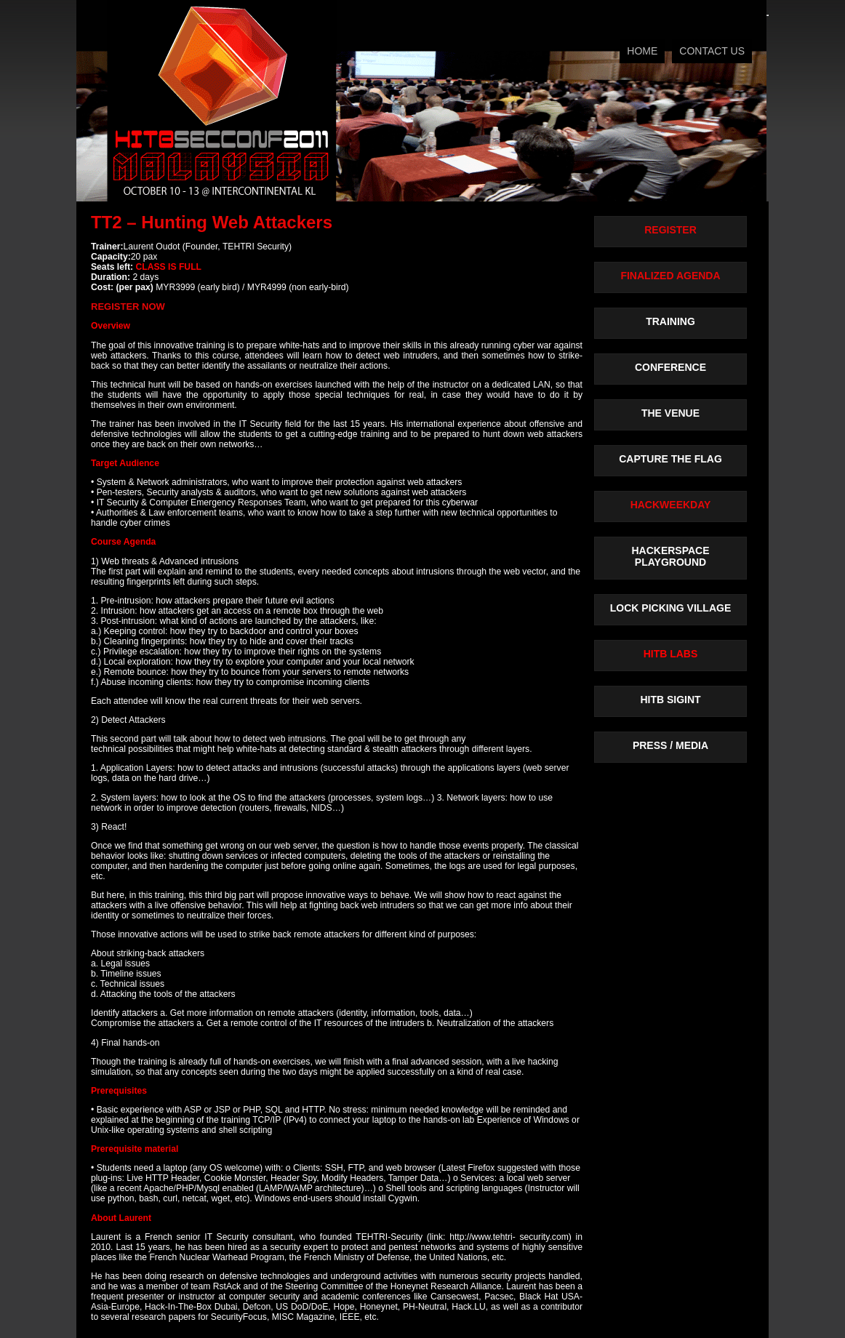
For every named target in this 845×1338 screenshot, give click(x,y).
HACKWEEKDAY (670, 504)
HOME (642, 51)
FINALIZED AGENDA (670, 275)
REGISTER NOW (128, 306)
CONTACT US (712, 51)
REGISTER (670, 230)
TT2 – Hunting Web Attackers (211, 222)
